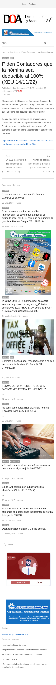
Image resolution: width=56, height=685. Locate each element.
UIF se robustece (9, 659)
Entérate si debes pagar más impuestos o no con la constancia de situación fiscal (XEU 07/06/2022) (28, 364)
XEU (11, 58)
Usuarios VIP (14, 461)
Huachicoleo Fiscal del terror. (14, 645)
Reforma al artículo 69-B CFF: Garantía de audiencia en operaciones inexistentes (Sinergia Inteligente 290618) (27, 512)
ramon (7, 94)
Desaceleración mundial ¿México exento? (24, 529)
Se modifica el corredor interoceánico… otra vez (22, 654)
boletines (6, 58)
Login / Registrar (29, 4)
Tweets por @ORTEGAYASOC (15, 634)
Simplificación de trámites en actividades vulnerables (24, 650)
